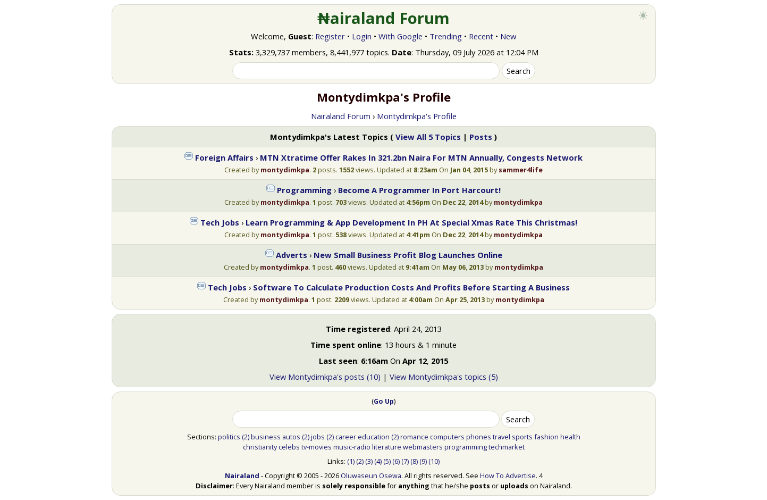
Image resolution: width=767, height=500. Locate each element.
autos (291, 436)
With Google (400, 36)
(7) (405, 461)
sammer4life (521, 169)
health (570, 436)
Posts (480, 136)
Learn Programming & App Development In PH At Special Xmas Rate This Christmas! (411, 222)
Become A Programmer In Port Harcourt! (419, 190)
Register (330, 36)
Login (362, 36)
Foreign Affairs (224, 157)
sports (522, 436)
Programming (304, 190)
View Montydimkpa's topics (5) (444, 376)
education (374, 436)
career (345, 436)
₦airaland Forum (383, 18)
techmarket (506, 447)
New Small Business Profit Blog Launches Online (408, 254)
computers (447, 436)
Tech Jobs (219, 222)
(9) (423, 461)
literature (386, 447)
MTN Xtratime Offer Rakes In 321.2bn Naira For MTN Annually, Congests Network (421, 157)
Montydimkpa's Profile (417, 116)
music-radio (351, 447)
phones (478, 436)
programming (465, 447)
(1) (351, 461)
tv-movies (316, 447)
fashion (546, 436)
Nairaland (242, 475)
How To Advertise (508, 475)
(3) (369, 461)
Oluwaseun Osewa (371, 475)
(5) (387, 461)
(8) (414, 461)
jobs (318, 436)
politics (229, 436)
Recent (481, 36)
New (508, 36)
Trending (445, 36)
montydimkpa (284, 169)
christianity (260, 447)
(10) (434, 461)
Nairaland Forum (340, 116)
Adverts (291, 254)
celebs (289, 447)
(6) (396, 461)
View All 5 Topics (428, 136)
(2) (245, 436)
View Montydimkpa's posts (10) (325, 376)
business (266, 436)
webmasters (423, 447)
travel (501, 436)
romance (414, 436)
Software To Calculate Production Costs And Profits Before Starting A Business (411, 287)
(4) (378, 461)
